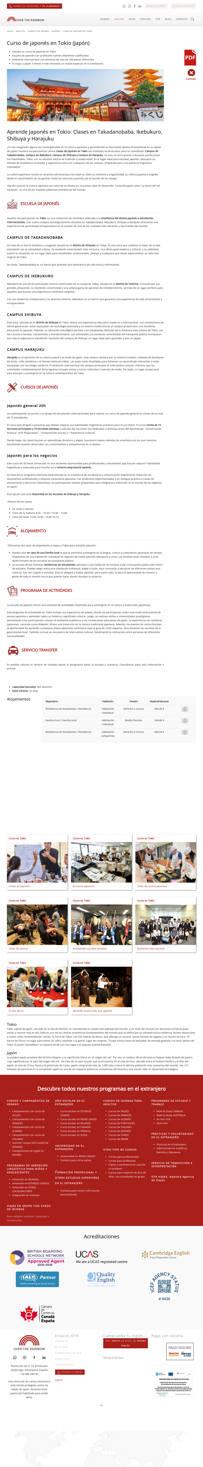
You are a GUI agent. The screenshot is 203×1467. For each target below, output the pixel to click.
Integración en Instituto (25, 1195)
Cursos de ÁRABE (118, 1139)
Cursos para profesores (122, 1160)
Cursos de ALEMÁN (119, 1119)
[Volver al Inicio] (25, 19)
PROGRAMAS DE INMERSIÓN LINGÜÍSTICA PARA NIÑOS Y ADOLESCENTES (27, 1169)
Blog (168, 19)
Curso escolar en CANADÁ (75, 1127)
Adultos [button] (119, 19)
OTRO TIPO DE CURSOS (120, 1149)
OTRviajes (145, 19)
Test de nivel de (125, 1343)
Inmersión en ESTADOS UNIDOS (30, 1183)
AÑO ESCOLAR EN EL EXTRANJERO (70, 1102)
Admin (59, 1380)
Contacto (182, 19)
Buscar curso (156, 6)
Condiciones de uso (68, 1353)
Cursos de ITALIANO (120, 1127)
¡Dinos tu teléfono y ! (34, 6)
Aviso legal (63, 1359)
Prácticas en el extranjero (171, 1144)
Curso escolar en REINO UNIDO (78, 1119)
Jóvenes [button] (104, 19)
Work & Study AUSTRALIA (171, 1115)
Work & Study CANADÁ (170, 1111)
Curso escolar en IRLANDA (75, 1123)
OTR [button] (158, 19)
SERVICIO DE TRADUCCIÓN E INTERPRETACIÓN (172, 1164)
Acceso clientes (183, 6)
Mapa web (61, 1347)
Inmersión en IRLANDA (25, 1179)
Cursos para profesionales (123, 1156)
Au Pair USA (163, 1119)
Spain (132, 19)
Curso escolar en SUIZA (73, 1135)
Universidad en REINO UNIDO (77, 1156)
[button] (192, 19)
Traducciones (64, 1364)
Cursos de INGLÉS (118, 1111)
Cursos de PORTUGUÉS (121, 1123)
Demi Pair (162, 1123)
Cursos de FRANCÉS (119, 1115)
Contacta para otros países (75, 1160)
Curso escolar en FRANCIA (75, 1131)
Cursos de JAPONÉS (119, 1131)
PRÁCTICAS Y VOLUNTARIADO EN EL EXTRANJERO (172, 1135)
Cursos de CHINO (118, 1135)
